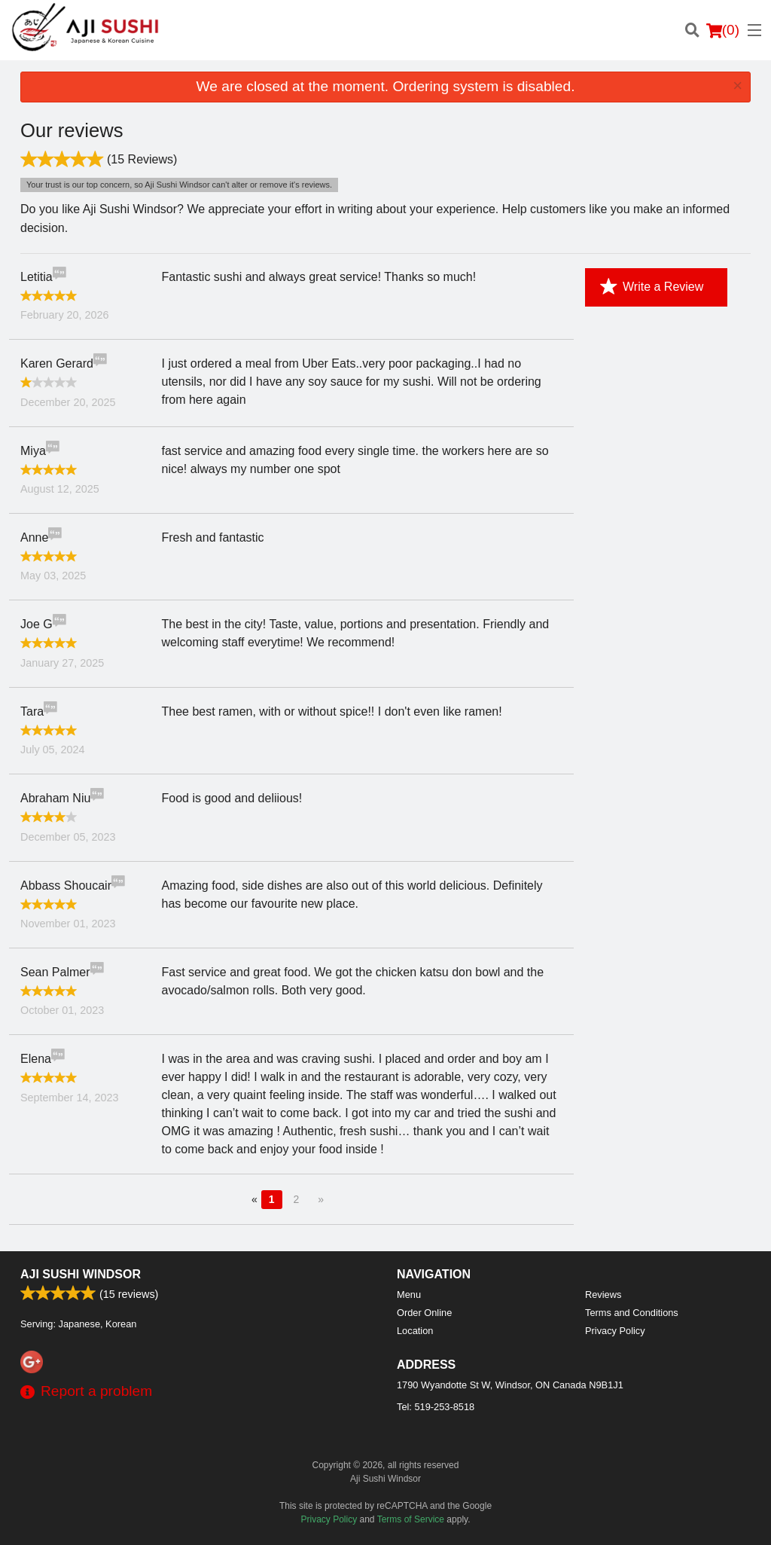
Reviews (603, 1294)
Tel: (435, 1406)
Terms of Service (410, 1519)
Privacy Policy (615, 1330)
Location (415, 1330)
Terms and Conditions (631, 1312)
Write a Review (651, 287)
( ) (722, 30)
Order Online (424, 1312)
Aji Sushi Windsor (80, 1274)
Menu (409, 1294)
